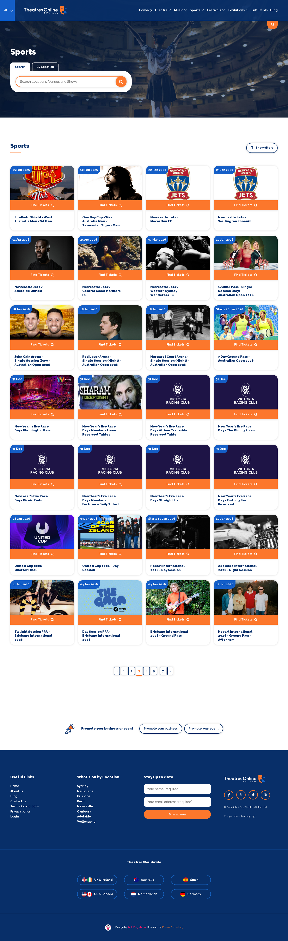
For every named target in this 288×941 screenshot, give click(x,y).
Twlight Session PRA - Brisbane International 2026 (33, 636)
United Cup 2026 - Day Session (100, 568)
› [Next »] (170, 671)
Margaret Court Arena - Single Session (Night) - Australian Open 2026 (169, 361)
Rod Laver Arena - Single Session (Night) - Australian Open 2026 (101, 361)
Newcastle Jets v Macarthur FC (164, 219)
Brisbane (83, 796)
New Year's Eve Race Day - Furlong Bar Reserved (235, 500)
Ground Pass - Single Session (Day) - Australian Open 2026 (236, 291)
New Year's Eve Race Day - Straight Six (167, 498)
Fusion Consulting (172, 927)
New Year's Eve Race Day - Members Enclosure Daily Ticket (100, 500)
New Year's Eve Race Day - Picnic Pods (31, 498)
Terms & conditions (24, 806)
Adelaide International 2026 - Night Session (237, 568)
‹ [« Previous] (116, 671)
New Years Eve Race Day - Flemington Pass (32, 428)
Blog (13, 796)
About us (16, 791)
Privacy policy (20, 811)
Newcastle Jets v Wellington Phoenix (234, 219)
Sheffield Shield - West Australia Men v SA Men (33, 219)
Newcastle (85, 806)
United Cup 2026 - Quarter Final (29, 568)
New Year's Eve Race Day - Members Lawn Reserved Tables (99, 430)
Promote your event (204, 728)
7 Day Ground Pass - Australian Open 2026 (236, 359)
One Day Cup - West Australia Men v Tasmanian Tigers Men (101, 221)
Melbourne (85, 791)
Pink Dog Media (137, 927)
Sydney (82, 786)
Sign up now (177, 814)
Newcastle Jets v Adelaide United (28, 289)
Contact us (18, 801)
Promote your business (161, 728)
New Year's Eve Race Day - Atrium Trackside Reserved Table (169, 430)
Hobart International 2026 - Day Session (167, 568)
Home (14, 786)
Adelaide (84, 816)
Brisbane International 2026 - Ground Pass (169, 634)
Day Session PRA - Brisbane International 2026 (101, 636)
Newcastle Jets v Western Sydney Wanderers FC (164, 291)
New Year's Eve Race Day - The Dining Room (236, 428)
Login (14, 816)
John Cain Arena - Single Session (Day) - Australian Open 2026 (32, 361)
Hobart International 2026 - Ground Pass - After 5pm (235, 636)
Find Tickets (42, 205)
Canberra (84, 811)
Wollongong (86, 821)
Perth (81, 801)
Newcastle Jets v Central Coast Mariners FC (101, 291)
